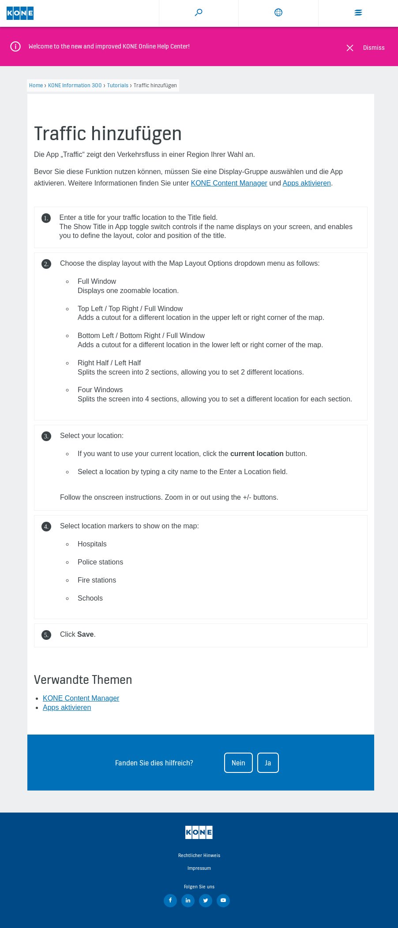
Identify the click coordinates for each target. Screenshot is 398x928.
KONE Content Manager (229, 183)
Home (36, 85)
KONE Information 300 (75, 85)
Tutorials (117, 85)
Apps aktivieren (307, 183)
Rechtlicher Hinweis (199, 855)
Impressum (199, 868)
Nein (238, 763)
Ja (268, 763)
